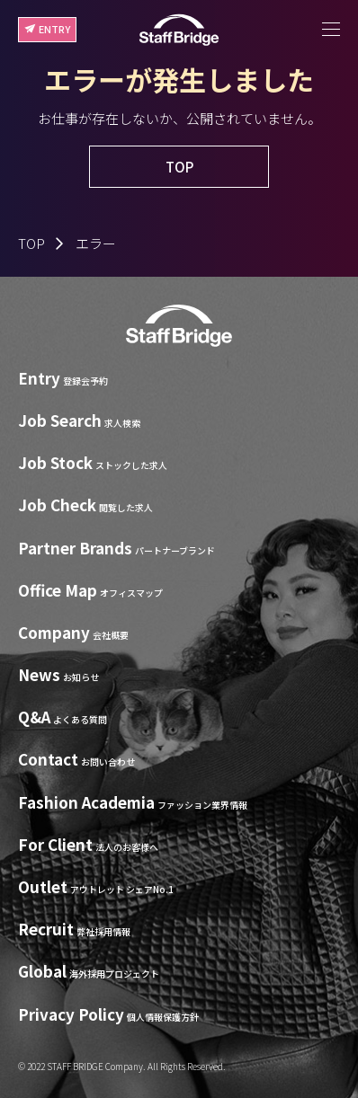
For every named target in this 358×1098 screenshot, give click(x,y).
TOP (31, 243)
